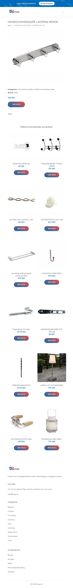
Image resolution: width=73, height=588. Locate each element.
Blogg (10, 555)
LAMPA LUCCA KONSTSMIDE (51, 385)
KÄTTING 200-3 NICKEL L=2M (21, 220)
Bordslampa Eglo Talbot (52, 439)
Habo (53, 89)
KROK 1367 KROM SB (21, 164)
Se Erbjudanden (47, 3)
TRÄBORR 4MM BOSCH (21, 385)
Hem (9, 25)
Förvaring (12, 515)
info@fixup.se (13, 494)
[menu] (63, 12)
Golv (9, 524)
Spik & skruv (12, 532)
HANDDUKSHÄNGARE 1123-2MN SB (52, 330)
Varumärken (23, 89)
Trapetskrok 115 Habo (21, 329)
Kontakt (11, 559)
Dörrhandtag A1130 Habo (21, 439)
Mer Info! (16, 104)
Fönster (11, 511)
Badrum (31, 89)
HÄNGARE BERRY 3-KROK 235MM (51, 165)
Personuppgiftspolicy (16, 567)
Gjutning (11, 520)
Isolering (11, 528)
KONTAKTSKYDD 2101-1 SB (52, 220)
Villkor (10, 563)
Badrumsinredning (42, 89)
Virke (10, 540)
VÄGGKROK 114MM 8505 (52, 273)
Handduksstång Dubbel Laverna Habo (21, 274)
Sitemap (11, 572)
